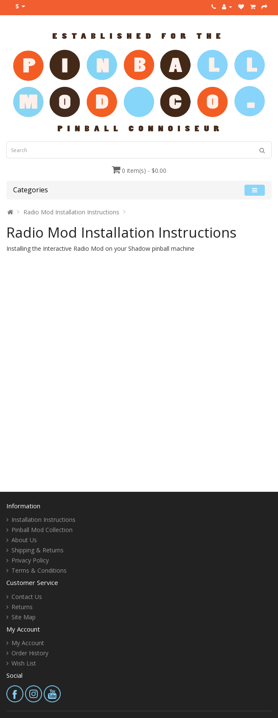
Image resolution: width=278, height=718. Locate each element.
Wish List (23, 663)
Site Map (23, 617)
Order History (29, 653)
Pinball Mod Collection (42, 530)
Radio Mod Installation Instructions (71, 212)
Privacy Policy (30, 560)
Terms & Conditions (39, 570)
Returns (22, 607)
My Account (27, 643)
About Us (24, 540)
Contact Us (26, 597)
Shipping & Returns (37, 550)
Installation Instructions (43, 520)
